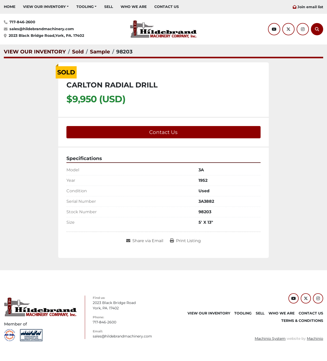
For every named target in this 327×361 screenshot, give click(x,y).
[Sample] (100, 52)
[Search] (317, 29)
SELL (108, 6)
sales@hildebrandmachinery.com (41, 29)
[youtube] (274, 29)
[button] (46, 6)
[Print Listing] (185, 241)
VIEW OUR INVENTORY (44, 6)
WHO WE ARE (134, 6)
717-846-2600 (22, 22)
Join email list (310, 7)
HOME (9, 6)
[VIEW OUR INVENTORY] (35, 52)
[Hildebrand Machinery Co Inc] (40, 306)
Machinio (315, 338)
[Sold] (78, 52)
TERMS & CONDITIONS (302, 320)
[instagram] (303, 29)
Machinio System (270, 338)
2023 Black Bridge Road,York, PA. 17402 (46, 35)
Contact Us (163, 132)
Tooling (85, 6)
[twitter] (288, 29)
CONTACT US (166, 6)
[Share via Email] (145, 241)
